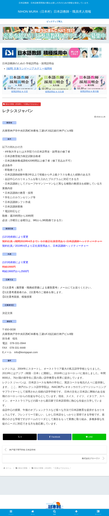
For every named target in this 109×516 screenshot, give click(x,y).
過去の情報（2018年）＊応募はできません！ (21, 104)
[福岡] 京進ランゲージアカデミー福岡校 (29, 68)
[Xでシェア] (20, 437)
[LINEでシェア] (89, 437)
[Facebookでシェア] (54, 437)
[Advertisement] (54, 485)
